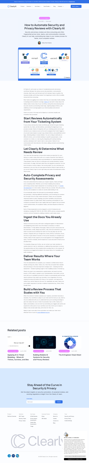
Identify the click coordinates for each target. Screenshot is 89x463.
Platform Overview (12, 416)
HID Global (44, 418)
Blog (54, 423)
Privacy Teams (22, 420)
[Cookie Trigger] (68, 420)
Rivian (43, 416)
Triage (31, 426)
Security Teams (22, 418)
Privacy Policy (68, 418)
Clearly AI (46, 102)
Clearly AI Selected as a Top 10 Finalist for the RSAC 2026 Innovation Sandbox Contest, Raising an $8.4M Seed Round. (44, 1)
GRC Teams (21, 416)
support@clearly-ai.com (43, 312)
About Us (55, 416)
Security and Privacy (69, 416)
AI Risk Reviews (33, 416)
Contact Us (55, 420)
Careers (55, 418)
